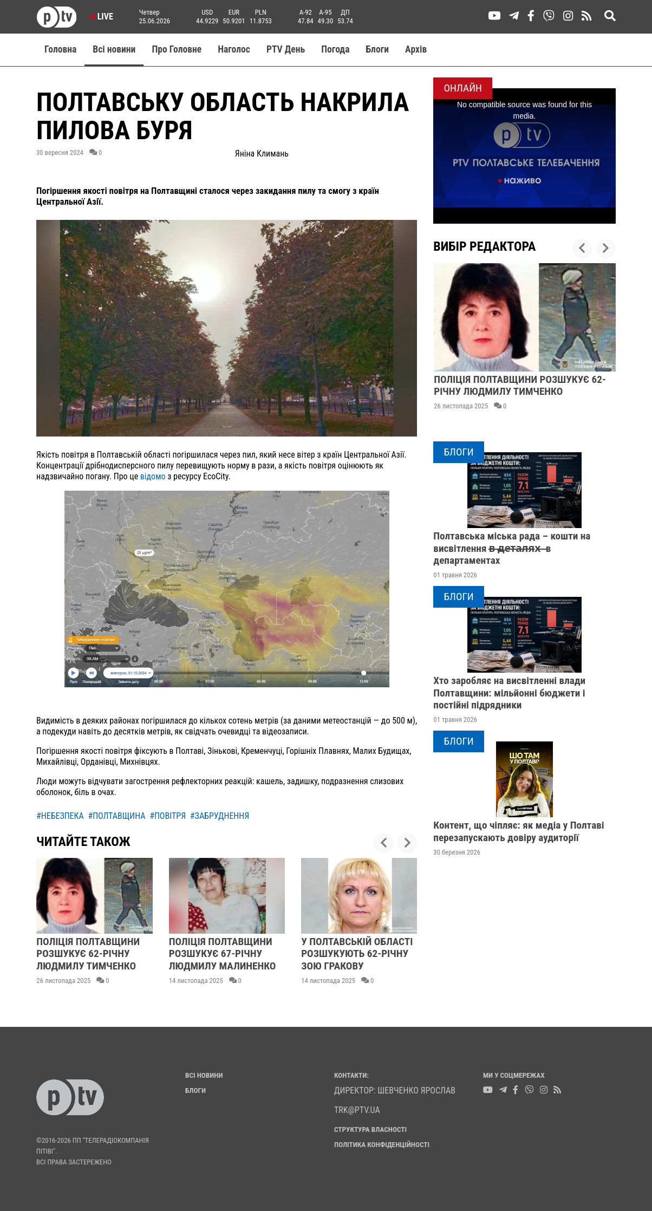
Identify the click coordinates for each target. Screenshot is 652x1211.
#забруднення (219, 816)
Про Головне (176, 49)
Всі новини (114, 49)
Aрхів (416, 49)
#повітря (167, 816)
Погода (335, 49)
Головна (60, 49)
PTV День (285, 49)
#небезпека (60, 816)
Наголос (234, 49)
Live (101, 16)
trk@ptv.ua (357, 1110)
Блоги (377, 49)
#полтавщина (116, 816)
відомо (153, 476)
